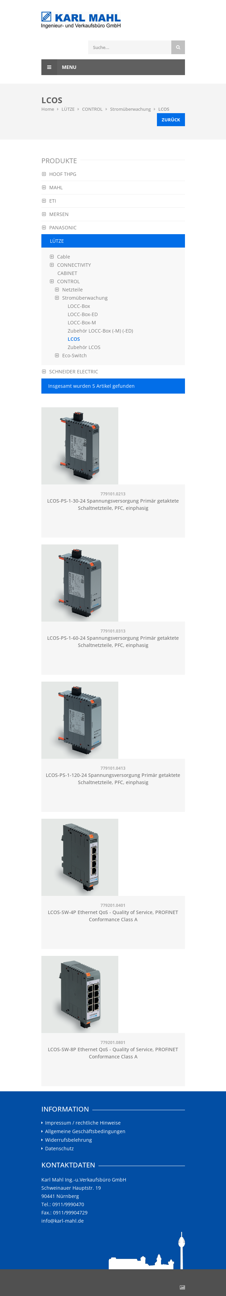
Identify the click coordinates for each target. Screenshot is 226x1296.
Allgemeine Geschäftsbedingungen (85, 1131)
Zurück (171, 120)
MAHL (52, 187)
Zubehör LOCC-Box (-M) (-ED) (100, 330)
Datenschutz (59, 1148)
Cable (60, 256)
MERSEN (55, 214)
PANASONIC (59, 227)
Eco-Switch (71, 355)
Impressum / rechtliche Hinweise (83, 1123)
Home (47, 109)
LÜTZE (68, 109)
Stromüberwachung (130, 109)
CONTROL (92, 109)
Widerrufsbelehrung (68, 1140)
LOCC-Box (79, 306)
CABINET (67, 273)
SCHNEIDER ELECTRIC (70, 371)
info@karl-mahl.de (62, 1220)
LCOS (163, 109)
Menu (59, 67)
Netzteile (69, 289)
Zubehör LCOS (84, 347)
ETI (49, 200)
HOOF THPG (59, 174)
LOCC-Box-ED (83, 314)
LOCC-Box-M (82, 322)
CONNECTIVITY (70, 265)
